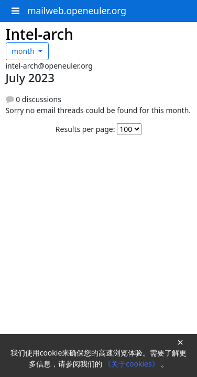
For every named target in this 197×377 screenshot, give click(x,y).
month (24, 51)
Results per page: (85, 129)
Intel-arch (39, 34)
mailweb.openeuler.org (76, 10)
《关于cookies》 (132, 364)
